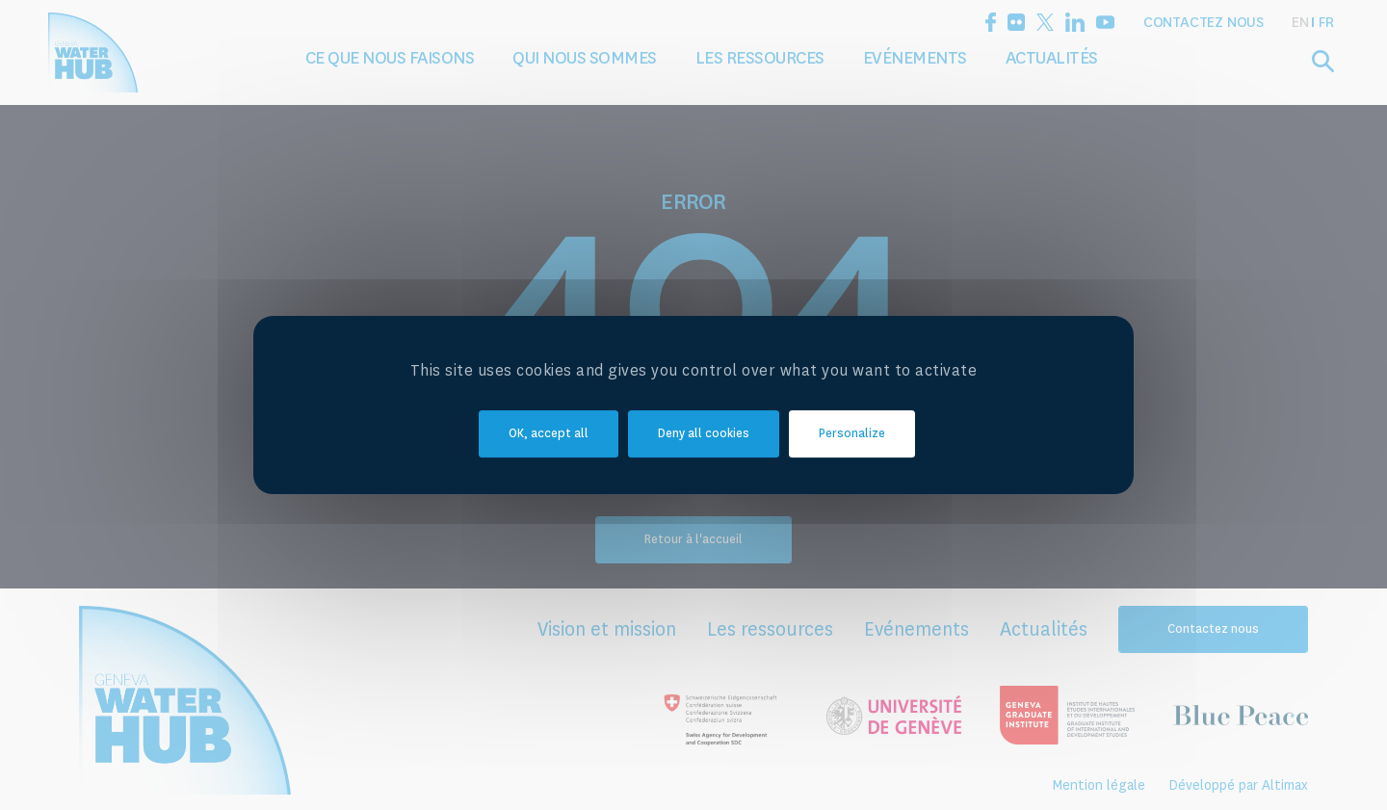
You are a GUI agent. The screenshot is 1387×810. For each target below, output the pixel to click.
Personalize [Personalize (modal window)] (852, 434)
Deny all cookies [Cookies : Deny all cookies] (703, 434)
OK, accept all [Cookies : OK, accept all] (549, 434)
